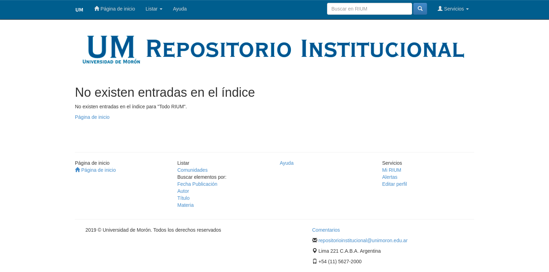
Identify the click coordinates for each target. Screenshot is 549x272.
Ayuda (180, 9)
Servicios (453, 9)
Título (184, 198)
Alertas (390, 177)
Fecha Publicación (197, 184)
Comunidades (193, 170)
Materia (186, 205)
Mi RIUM (391, 170)
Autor (183, 191)
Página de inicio (114, 9)
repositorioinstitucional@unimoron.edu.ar (363, 240)
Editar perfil (394, 184)
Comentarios (326, 230)
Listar (154, 9)
